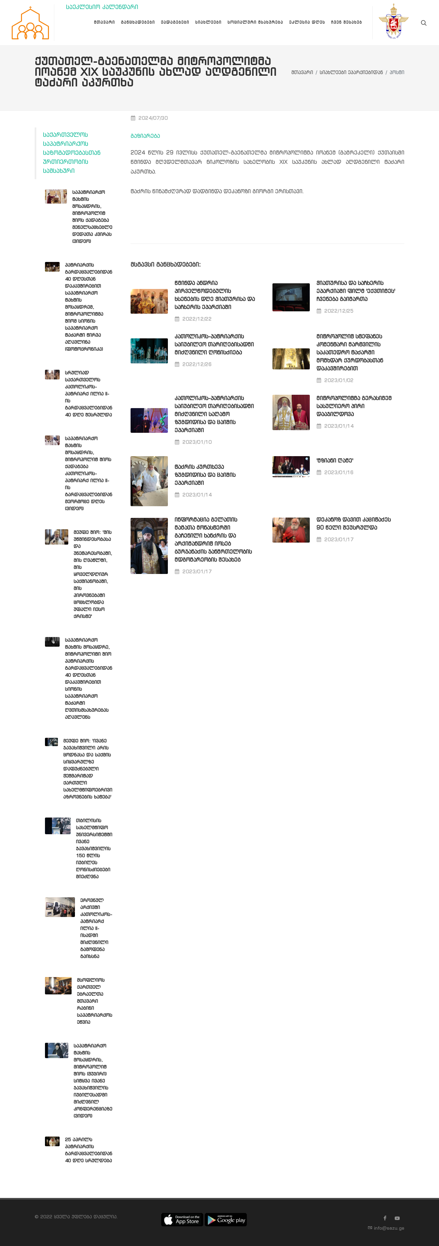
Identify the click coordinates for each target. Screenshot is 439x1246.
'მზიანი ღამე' (334, 461)
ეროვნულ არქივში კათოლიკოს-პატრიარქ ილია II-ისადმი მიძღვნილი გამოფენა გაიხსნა (96, 928)
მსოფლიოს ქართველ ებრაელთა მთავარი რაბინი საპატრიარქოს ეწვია (94, 1001)
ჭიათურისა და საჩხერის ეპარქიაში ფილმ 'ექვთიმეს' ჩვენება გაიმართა (355, 291)
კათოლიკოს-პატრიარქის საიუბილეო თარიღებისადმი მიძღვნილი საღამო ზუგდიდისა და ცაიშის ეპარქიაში (214, 414)
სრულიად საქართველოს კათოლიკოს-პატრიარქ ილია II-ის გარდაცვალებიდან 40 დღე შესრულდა (88, 394)
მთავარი (302, 72)
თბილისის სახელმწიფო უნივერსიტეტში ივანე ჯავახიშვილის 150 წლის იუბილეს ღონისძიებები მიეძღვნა (94, 849)
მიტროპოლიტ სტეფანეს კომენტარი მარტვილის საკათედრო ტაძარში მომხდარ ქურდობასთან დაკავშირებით (349, 353)
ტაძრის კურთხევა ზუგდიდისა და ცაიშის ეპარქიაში (205, 475)
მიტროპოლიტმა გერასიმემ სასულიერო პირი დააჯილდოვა (354, 406)
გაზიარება (145, 136)
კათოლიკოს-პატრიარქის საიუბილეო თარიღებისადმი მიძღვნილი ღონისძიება (214, 345)
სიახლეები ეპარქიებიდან (351, 72)
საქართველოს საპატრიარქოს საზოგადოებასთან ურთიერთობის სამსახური (72, 153)
